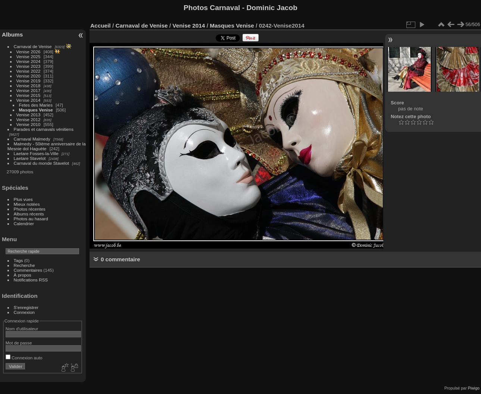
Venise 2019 (28, 80)
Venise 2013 (28, 114)
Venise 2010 (28, 124)
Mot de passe (19, 342)
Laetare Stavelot (30, 158)
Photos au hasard (31, 218)
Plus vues (23, 199)
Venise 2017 (28, 90)
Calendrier (24, 223)
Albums (12, 34)
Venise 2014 (28, 100)
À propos (22, 274)
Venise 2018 (28, 85)
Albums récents (29, 213)
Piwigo (474, 388)
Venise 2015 (28, 95)
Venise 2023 (28, 66)
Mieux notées (27, 204)
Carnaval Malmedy (32, 138)
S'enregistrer (26, 307)
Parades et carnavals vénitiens (44, 129)
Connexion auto (24, 357)
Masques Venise (36, 109)
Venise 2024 (28, 61)
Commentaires (28, 270)
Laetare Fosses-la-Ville (36, 153)
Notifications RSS (31, 279)
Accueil (100, 25)
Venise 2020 (28, 75)
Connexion (24, 312)
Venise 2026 (28, 51)
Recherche (24, 265)
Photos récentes (30, 209)
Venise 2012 (28, 119)
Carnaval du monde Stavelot (41, 163)
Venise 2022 (28, 71)
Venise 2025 (28, 56)
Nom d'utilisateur (22, 328)
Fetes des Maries (36, 105)
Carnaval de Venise (33, 46)
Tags (18, 260)
